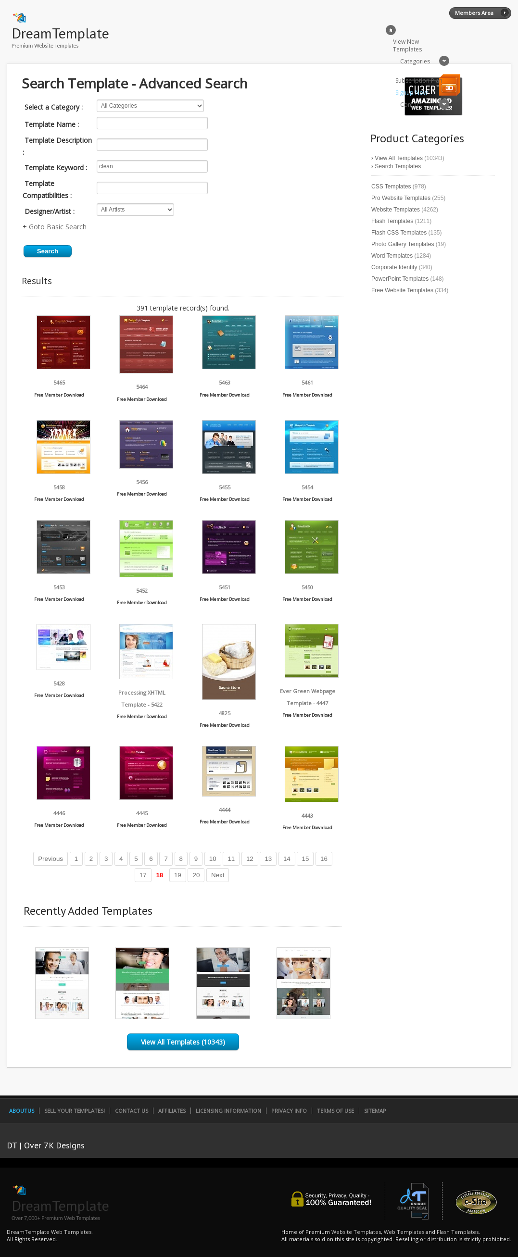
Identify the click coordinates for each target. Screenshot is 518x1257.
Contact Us (131, 1111)
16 (324, 858)
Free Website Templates (402, 290)
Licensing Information (228, 1111)
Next (217, 875)
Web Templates (404, 1231)
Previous (50, 858)
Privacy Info (289, 1111)
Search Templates (398, 166)
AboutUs (21, 1111)
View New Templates (407, 45)
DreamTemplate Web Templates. (50, 1231)
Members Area (474, 12)
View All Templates (399, 158)
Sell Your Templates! (74, 1111)
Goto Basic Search (58, 226)
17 (143, 875)
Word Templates (392, 255)
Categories (415, 61)
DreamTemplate (60, 33)
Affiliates (172, 1111)
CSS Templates (391, 186)
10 (212, 858)
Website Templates (395, 209)
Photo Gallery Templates (402, 244)
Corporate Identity (394, 267)
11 (231, 858)
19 (177, 875)
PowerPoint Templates (400, 278)
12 (249, 858)
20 (196, 875)
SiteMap (375, 1111)
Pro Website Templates (400, 198)
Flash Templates (392, 221)
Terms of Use (335, 1111)
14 (287, 858)
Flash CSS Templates (399, 232)
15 (305, 858)
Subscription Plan (418, 80)
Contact (410, 104)
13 (268, 858)
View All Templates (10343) (183, 1041)
